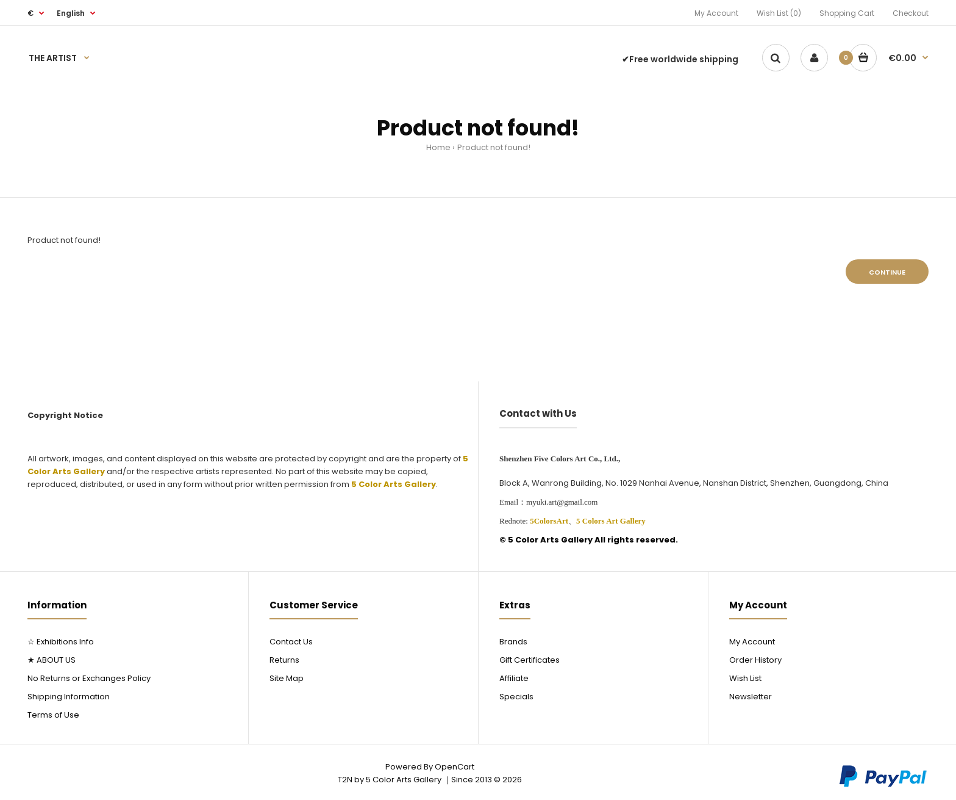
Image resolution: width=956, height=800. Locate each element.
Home (438, 147)
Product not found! (493, 147)
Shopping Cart (846, 13)
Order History (755, 660)
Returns (284, 660)
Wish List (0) (779, 13)
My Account (716, 13)
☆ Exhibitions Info (60, 641)
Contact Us (291, 641)
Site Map (286, 678)
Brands (513, 641)
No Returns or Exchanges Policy (89, 678)
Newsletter (750, 696)
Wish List (745, 678)
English (71, 13)
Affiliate (514, 678)
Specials (516, 696)
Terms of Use (53, 715)
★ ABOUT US (51, 660)
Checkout (911, 13)
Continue (887, 272)
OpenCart (454, 767)
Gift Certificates (529, 660)
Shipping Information (68, 696)
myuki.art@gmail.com (562, 501)
